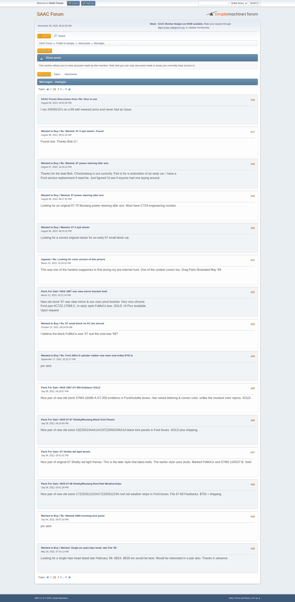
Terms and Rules (242, 598)
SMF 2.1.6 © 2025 (43, 598)
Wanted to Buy (50, 131)
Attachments (71, 74)
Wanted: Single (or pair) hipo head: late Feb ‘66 (88, 547)
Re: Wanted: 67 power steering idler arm (84, 163)
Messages (44, 74)
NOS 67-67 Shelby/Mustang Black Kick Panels (87, 419)
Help (231, 598)
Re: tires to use (88, 99)
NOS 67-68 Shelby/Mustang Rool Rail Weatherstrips (90, 483)
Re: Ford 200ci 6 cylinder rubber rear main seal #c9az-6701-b (97, 355)
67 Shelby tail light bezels (75, 451)
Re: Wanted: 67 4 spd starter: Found (82, 131)
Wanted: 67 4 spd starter (75, 227)
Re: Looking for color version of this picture (79, 259)
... (63, 89)
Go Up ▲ (256, 598)
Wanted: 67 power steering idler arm (82, 195)
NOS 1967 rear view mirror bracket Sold (83, 291)
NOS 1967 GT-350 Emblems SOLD (80, 387)
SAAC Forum (50, 14)
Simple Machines (60, 598)
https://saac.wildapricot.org (171, 27)
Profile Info (45, 50)
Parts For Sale (49, 291)
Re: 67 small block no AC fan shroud (82, 323)
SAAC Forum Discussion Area (59, 99)
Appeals (46, 259)
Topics (57, 74)
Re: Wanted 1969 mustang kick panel (83, 515)
